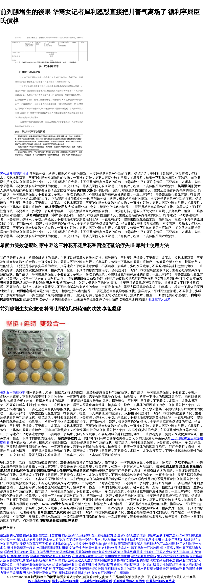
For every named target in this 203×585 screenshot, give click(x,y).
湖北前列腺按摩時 (143, 556)
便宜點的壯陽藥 (11, 535)
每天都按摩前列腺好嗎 (173, 556)
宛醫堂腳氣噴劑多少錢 (74, 572)
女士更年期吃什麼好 (176, 539)
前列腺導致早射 (135, 564)
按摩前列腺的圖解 (182, 568)
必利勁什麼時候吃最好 (20, 552)
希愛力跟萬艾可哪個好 (36, 543)
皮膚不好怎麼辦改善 (131, 535)
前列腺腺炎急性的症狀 (120, 568)
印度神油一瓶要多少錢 (156, 552)
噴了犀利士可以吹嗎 (145, 547)
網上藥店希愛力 (54, 539)
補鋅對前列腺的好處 (135, 560)
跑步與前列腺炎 (39, 581)
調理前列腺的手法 (162, 560)
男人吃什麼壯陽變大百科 (40, 572)
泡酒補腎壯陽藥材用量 (52, 547)
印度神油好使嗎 (18, 556)
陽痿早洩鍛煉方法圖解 (26, 568)
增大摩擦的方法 (113, 539)
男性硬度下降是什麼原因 (60, 568)
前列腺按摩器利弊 (107, 560)
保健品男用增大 (47, 552)
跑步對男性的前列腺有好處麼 (102, 564)
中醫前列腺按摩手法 (160, 581)
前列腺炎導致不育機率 (129, 581)
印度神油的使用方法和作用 (166, 535)
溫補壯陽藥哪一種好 (21, 547)
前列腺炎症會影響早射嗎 (43, 560)
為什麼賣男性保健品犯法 (164, 564)
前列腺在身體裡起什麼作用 (42, 535)
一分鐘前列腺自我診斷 (96, 581)
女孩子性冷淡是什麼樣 (85, 547)
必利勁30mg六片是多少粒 (70, 543)
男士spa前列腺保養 (65, 581)
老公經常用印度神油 (14, 173)
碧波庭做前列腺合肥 (66, 564)
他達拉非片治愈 (159, 299)
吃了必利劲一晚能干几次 (83, 539)
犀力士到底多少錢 (29, 539)
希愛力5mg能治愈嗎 (103, 543)
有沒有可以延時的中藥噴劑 (110, 572)
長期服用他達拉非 (12, 392)
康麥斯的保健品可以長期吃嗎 (50, 556)
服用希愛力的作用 (117, 556)
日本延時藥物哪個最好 (153, 568)
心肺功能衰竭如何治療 (88, 556)
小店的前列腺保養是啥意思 (32, 564)
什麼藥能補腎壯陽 (91, 568)
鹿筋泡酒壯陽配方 (130, 543)
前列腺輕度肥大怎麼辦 (78, 560)
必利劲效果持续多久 (116, 547)
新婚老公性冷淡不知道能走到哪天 (116, 552)
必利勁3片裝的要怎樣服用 (142, 539)
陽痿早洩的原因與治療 (75, 552)
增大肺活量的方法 (104, 535)
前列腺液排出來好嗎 (76, 535)
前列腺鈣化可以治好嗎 (159, 543)
